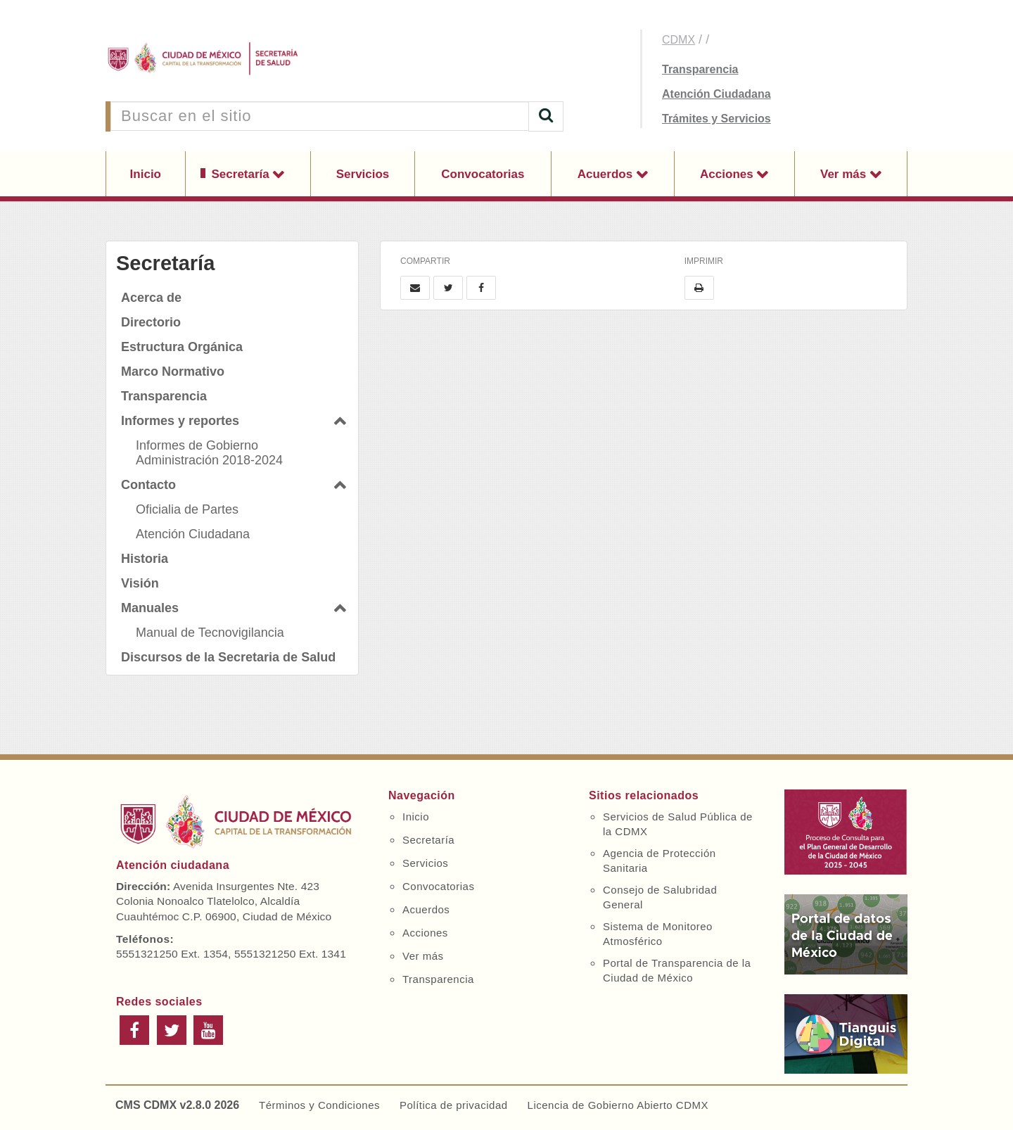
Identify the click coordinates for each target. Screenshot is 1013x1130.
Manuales (150, 608)
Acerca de (151, 298)
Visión (140, 583)
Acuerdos (607, 174)
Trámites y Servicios (716, 119)
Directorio (151, 322)
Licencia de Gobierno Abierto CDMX (618, 1105)
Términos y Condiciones (319, 1105)
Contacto (148, 485)
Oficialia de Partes (187, 509)
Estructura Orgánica (182, 347)
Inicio (145, 174)
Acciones (728, 174)
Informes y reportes (180, 421)
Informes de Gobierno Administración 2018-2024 (209, 452)
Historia (144, 559)
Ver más (844, 174)
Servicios (363, 174)
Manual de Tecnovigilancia (210, 633)
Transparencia (700, 69)
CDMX (678, 40)
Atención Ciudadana (716, 94)
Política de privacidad (454, 1105)
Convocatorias (482, 174)
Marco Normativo (172, 371)
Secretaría (242, 174)
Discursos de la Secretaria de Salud (228, 657)
